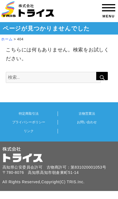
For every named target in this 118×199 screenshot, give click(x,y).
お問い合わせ (87, 122)
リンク (29, 131)
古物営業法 (87, 114)
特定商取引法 (29, 114)
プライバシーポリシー (28, 122)
